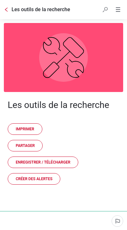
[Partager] (25, 145)
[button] (105, 9)
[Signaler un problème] (117, 221)
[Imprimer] (25, 129)
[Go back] (6, 9)
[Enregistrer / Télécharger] (43, 162)
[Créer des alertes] (34, 179)
